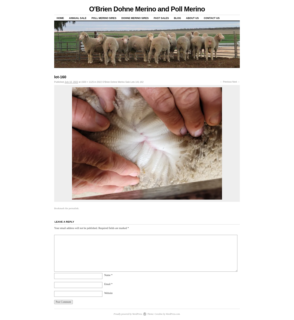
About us (192, 18)
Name (108, 275)
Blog (177, 18)
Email (108, 284)
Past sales (161, 18)
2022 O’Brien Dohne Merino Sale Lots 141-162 (120, 82)
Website (108, 293)
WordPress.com (173, 314)
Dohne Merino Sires (135, 18)
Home (60, 18)
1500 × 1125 (87, 82)
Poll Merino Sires (104, 18)
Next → (236, 82)
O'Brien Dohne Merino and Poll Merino (147, 9)
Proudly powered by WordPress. (128, 314)
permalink (74, 208)
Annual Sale (77, 18)
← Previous (226, 82)
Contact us (212, 18)
